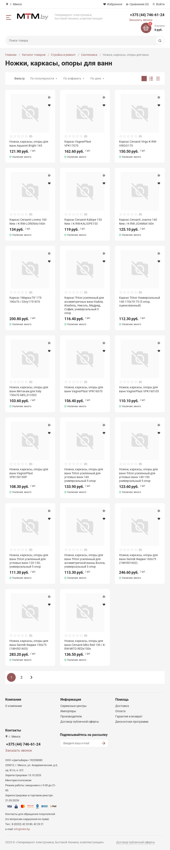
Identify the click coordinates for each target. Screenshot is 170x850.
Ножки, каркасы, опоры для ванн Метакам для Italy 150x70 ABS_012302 (28, 391)
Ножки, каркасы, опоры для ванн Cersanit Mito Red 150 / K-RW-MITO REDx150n (85, 644)
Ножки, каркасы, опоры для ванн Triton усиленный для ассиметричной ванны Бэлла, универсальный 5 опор (84, 560)
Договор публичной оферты (79, 721)
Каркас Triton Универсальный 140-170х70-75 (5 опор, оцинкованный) (139, 301)
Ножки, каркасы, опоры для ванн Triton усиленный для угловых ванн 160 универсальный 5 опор (83, 475)
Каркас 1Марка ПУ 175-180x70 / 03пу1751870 (25, 299)
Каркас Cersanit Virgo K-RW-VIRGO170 (138, 143)
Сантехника (89, 54)
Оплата (120, 711)
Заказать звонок (141, 20)
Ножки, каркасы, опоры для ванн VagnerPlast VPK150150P (28, 473)
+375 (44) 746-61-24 (147, 15)
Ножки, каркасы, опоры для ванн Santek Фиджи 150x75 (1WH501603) (28, 644)
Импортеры (68, 711)
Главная (11, 54)
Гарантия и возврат (129, 716)
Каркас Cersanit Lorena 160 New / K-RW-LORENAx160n (28, 221)
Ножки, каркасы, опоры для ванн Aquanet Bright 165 (28, 143)
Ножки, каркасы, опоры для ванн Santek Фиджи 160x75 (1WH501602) (138, 558)
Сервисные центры (73, 706)
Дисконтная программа (131, 721)
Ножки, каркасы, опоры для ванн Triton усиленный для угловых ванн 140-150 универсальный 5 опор (138, 475)
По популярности (42, 78)
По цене (95, 78)
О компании (13, 706)
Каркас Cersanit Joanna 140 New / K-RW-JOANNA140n (138, 221)
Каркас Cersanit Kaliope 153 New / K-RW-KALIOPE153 (83, 221)
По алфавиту (72, 78)
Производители (71, 716)
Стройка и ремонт (63, 54)
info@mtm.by (22, 829)
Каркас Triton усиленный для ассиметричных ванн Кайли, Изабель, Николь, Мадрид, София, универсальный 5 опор (84, 305)
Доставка (122, 706)
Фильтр (19, 78)
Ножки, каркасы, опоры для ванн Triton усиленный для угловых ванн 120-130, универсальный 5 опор (28, 560)
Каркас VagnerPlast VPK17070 (77, 143)
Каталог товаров (33, 54)
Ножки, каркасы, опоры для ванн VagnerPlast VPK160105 (139, 389)
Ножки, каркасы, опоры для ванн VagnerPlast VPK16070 (83, 389)
